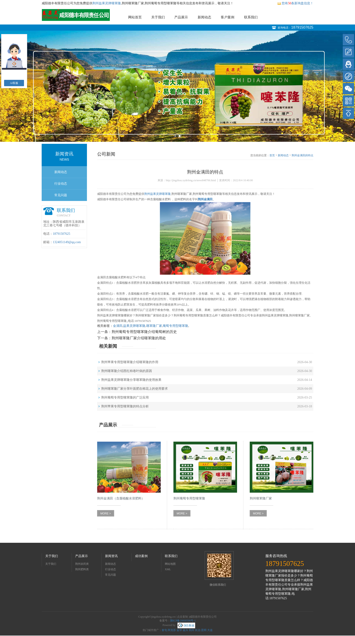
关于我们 (158, 17)
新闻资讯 (111, 556)
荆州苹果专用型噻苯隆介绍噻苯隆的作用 (129, 362)
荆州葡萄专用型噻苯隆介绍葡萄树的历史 (144, 332)
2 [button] (180, 136)
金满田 (117, 326)
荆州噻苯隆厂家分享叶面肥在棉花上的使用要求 (134, 388)
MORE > (105, 513)
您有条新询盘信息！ (295, 3)
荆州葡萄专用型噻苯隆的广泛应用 (125, 397)
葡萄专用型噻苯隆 (175, 326)
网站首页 (135, 17)
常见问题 (60, 195)
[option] (177, 86)
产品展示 (181, 17)
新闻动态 (204, 17)
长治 (197, 630)
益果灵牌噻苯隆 (134, 326)
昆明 (203, 630)
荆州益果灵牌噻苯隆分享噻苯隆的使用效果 (131, 380)
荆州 (191, 630)
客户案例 (227, 17)
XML (168, 569)
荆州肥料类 (82, 569)
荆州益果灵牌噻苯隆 (106, 3)
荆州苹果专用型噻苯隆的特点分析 (125, 406)
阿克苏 (172, 630)
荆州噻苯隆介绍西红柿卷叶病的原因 (126, 371)
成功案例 (141, 556)
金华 (179, 630)
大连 (210, 630)
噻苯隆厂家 (154, 326)
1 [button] (175, 136)
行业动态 (60, 183)
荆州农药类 (82, 563)
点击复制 (182, 616)
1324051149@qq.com (67, 242)
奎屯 (164, 630)
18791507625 (302, 27)
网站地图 (170, 563)
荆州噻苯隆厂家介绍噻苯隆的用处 (139, 338)
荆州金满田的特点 (302, 155)
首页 (272, 155)
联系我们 (251, 17)
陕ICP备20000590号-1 (183, 620)
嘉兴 (185, 630)
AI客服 (14, 83)
